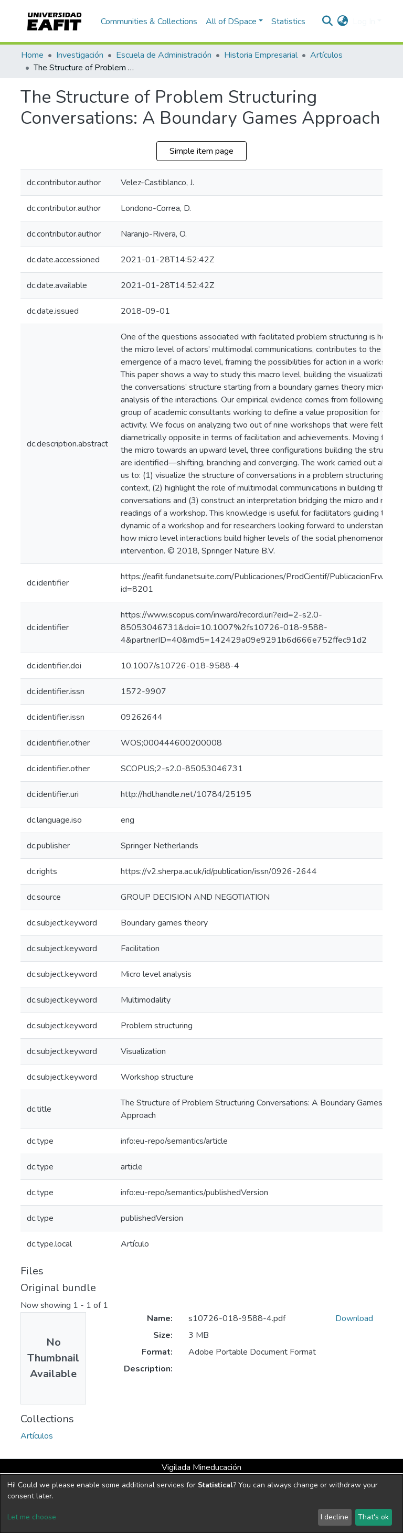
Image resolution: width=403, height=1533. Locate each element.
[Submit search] (327, 21)
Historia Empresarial (261, 55)
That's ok (373, 1517)
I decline (334, 1517)
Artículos (326, 55)
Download (354, 1318)
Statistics (288, 21)
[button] (342, 21)
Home (32, 55)
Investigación (79, 55)
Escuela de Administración (163, 55)
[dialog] (201, 1503)
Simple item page (201, 151)
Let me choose (31, 1517)
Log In (364, 21)
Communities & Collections (149, 21)
